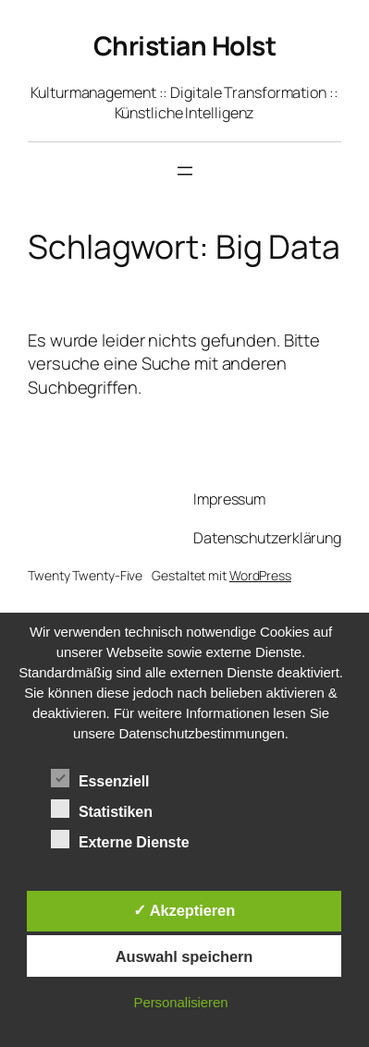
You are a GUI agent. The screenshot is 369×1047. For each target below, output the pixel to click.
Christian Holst (185, 45)
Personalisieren (181, 1002)
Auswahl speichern (184, 956)
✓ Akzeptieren (184, 910)
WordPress (260, 575)
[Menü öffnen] (185, 171)
